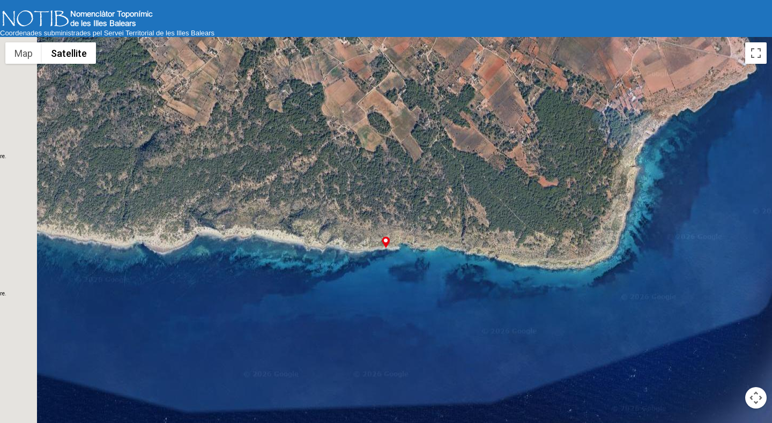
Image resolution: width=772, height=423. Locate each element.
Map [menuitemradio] (23, 53)
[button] (385, 242)
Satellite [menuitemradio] (69, 53)
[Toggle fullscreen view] (756, 53)
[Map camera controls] (756, 398)
